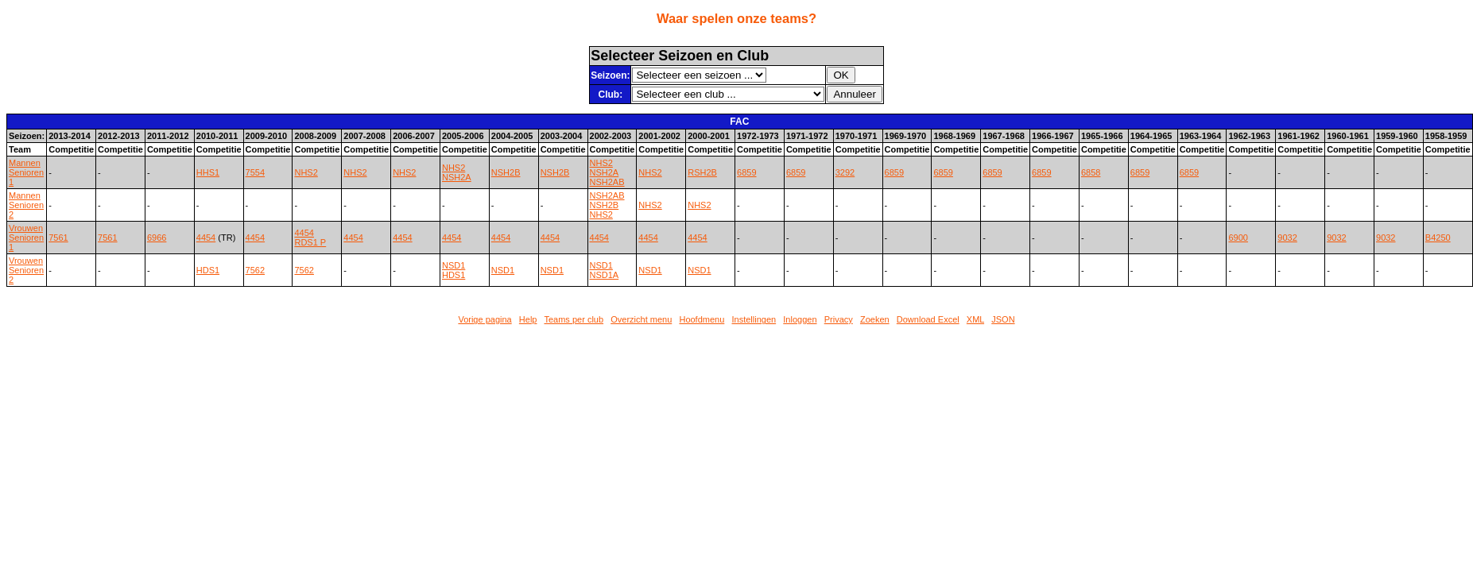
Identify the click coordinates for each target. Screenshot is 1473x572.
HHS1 (207, 172)
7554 (255, 172)
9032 (1287, 237)
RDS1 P (310, 242)
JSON (1002, 319)
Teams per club (573, 319)
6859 (746, 172)
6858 (1090, 172)
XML (975, 319)
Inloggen (799, 319)
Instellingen (753, 319)
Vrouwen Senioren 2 (26, 270)
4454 (205, 237)
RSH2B (702, 172)
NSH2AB (607, 182)
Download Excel (928, 319)
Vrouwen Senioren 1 (26, 237)
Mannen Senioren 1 (26, 172)
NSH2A (456, 177)
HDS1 (207, 270)
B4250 (1438, 237)
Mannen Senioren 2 (26, 205)
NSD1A (604, 275)
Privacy (838, 319)
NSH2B (506, 172)
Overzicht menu (641, 319)
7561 (58, 237)
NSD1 (453, 265)
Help (528, 319)
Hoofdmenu (701, 319)
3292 (845, 172)
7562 (255, 270)
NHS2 (305, 172)
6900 (1237, 237)
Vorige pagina (484, 319)
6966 (156, 237)
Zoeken (875, 319)
